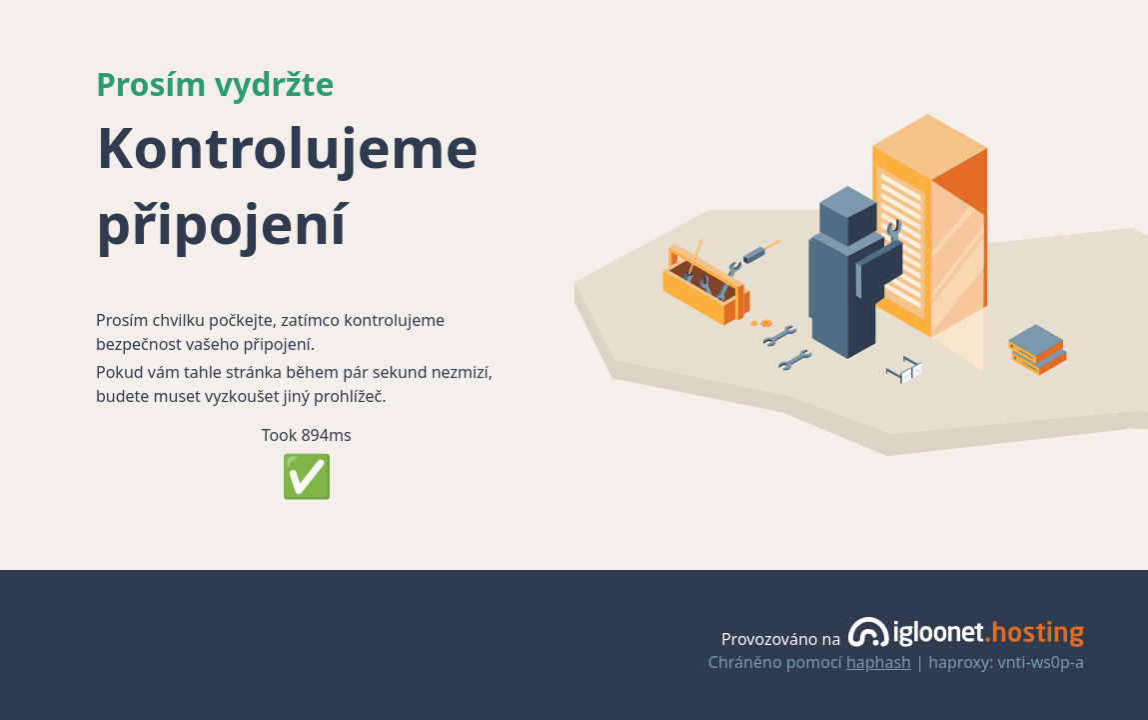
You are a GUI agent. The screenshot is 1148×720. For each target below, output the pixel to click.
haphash (878, 662)
